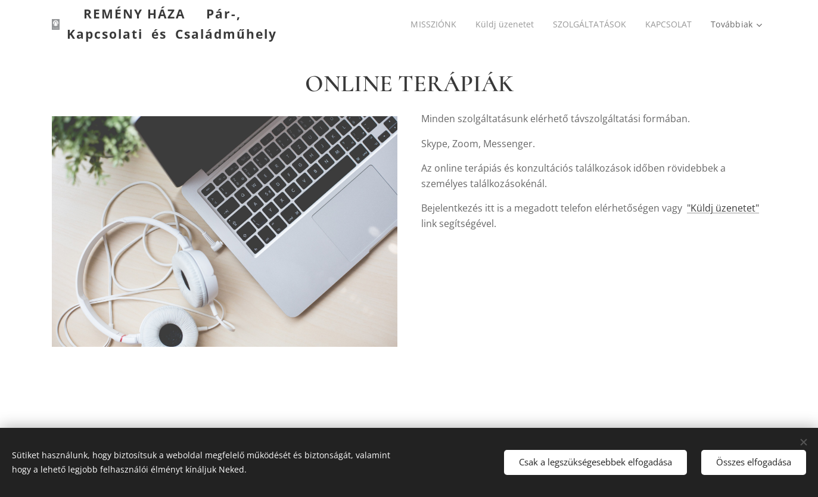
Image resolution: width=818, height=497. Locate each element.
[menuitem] (431, 24)
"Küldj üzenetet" (723, 208)
